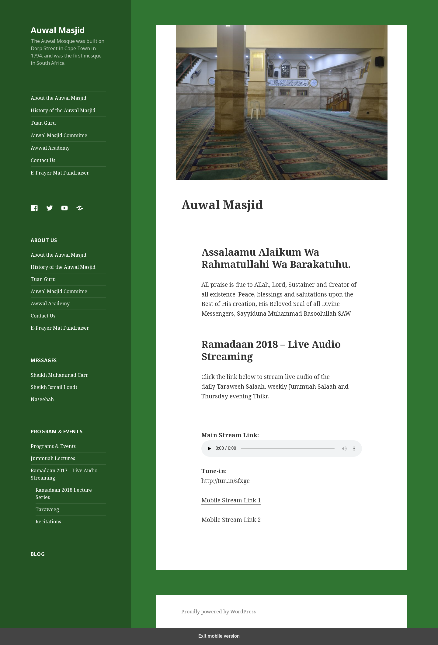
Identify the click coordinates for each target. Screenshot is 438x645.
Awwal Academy (50, 147)
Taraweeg (47, 509)
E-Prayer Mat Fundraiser (60, 172)
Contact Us (43, 160)
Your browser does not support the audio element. (281, 448)
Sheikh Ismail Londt (54, 387)
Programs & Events (53, 446)
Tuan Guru (43, 123)
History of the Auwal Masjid (63, 110)
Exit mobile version (219, 636)
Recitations (48, 521)
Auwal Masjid (58, 30)
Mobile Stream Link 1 (231, 500)
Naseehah (42, 399)
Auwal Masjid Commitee (59, 135)
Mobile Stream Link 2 (231, 520)
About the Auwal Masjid (58, 98)
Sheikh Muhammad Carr (59, 375)
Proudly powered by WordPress (218, 611)
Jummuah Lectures (53, 458)
